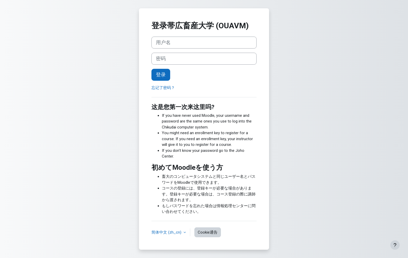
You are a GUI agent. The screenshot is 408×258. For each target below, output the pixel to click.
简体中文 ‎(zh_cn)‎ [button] (166, 232)
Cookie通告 (208, 232)
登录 (161, 75)
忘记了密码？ (163, 87)
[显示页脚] (395, 245)
